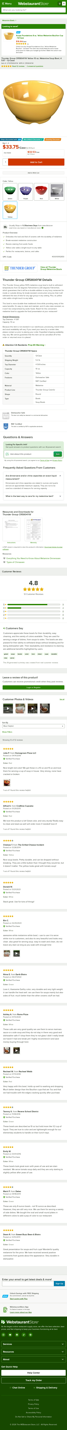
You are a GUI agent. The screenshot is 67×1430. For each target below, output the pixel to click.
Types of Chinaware (23, 562)
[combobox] (33, 10)
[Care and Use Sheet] (11, 530)
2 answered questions (35, 66)
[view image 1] (7, 783)
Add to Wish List (33, 173)
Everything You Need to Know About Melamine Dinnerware (35, 558)
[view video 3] (32, 708)
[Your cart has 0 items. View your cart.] (62, 4)
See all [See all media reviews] (62, 699)
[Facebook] (17, 1335)
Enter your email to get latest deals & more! (27, 1279)
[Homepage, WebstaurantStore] (33, 3)
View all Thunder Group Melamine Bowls (51, 268)
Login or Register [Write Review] (34, 687)
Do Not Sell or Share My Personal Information (33, 1417)
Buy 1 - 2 (6, 143)
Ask (58, 454)
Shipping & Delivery (45, 1387)
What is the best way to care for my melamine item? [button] (29, 496)
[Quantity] (5, 162)
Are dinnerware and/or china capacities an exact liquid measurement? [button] (31, 477)
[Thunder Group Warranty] (33, 530)
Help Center (33, 1372)
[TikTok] (24, 1335)
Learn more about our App (21, 1312)
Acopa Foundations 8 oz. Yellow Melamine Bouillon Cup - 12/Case (39, 36)
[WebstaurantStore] (33, 1322)
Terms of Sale (33, 1400)
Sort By (5, 722)
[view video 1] (8, 708)
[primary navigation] (6, 4)
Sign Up (59, 1283)
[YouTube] (10, 1335)
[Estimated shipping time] (42, 228)
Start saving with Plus (19, 1299)
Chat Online (17, 1387)
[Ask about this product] (33, 454)
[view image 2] (20, 708)
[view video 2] (16, 953)
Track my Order (34, 1380)
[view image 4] (44, 708)
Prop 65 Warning (36, 345)
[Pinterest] (30, 1335)
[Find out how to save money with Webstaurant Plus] (18, 32)
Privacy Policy (57, 460)
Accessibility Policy (33, 1413)
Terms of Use (44, 460)
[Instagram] (3, 1335)
